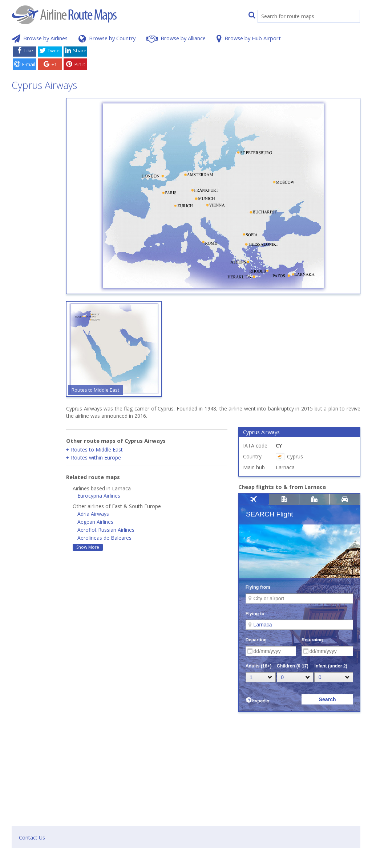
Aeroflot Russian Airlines (105, 529)
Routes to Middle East (97, 449)
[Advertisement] (225, 59)
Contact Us (32, 837)
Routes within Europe (96, 457)
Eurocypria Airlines (98, 495)
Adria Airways (93, 513)
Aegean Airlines (95, 521)
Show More (87, 547)
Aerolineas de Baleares (104, 537)
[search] (301, 17)
